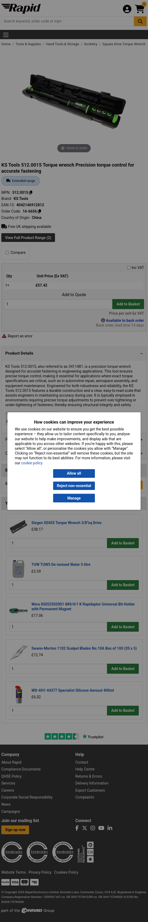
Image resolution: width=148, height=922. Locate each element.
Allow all (74, 473)
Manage (74, 498)
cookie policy (32, 463)
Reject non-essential (74, 486)
